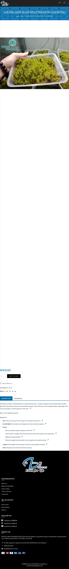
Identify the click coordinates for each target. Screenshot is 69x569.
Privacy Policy (5, 489)
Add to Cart (14, 376)
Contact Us (4, 494)
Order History (5, 507)
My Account (5, 504)
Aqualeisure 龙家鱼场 (9, 520)
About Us (4, 483)
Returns (3, 510)
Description (6, 398)
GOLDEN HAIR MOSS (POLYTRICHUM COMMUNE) (39, 16)
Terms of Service (6, 491)
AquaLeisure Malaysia (9, 523)
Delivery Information (7, 486)
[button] (30, 408)
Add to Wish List (7, 383)
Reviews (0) (18, 398)
